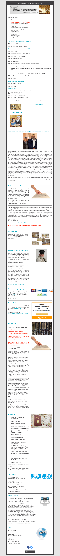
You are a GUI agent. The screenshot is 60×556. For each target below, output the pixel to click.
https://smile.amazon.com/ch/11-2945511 (18, 313)
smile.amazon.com (19, 308)
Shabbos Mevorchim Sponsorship (16, 284)
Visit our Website (30, 551)
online (13, 294)
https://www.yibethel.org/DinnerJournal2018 (17, 222)
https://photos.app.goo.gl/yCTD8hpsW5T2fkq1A (28, 225)
